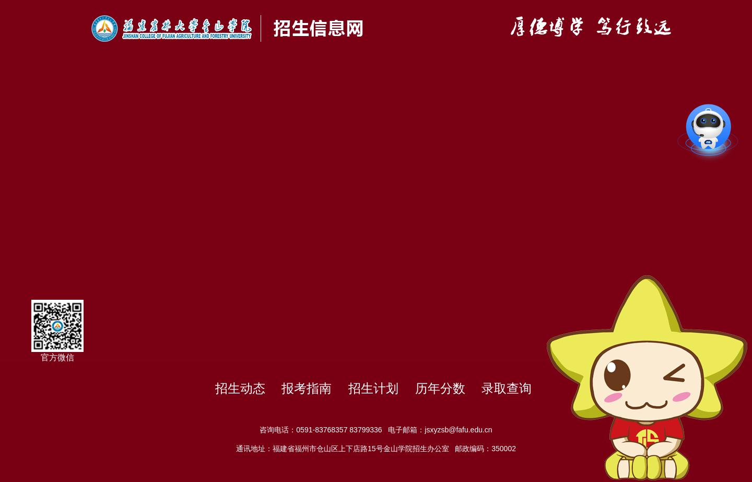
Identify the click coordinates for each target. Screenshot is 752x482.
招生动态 (240, 388)
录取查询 (506, 388)
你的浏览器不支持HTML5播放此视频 (376, 208)
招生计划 (373, 388)
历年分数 (440, 388)
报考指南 (306, 388)
